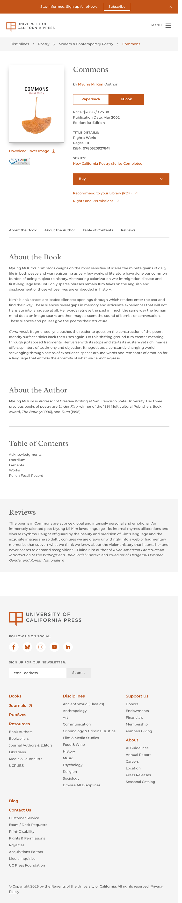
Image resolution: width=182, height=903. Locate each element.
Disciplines (19, 44)
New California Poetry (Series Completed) (108, 163)
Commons (131, 44)
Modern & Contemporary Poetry (86, 44)
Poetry (44, 44)
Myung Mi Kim (91, 84)
